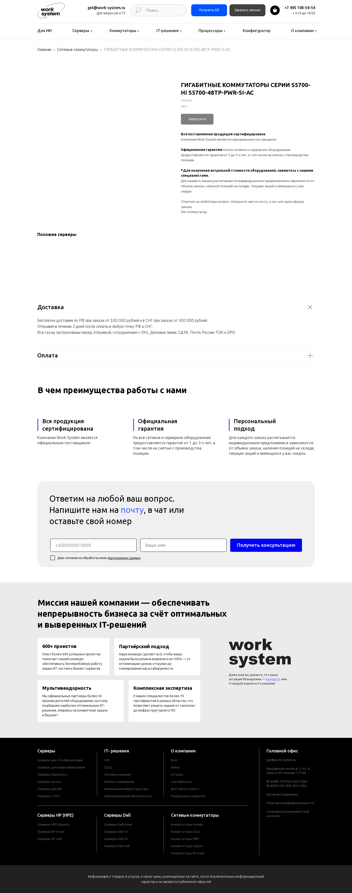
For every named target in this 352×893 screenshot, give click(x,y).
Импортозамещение (119, 781)
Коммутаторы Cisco (185, 831)
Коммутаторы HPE (185, 838)
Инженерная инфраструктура (126, 788)
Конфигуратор (257, 30)
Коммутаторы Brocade (188, 853)
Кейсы (175, 767)
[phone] (93, 545)
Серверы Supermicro (52, 774)
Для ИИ (44, 30)
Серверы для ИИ (49, 788)
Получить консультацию (266, 545)
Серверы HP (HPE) (55, 815)
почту (132, 510)
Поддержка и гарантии (188, 796)
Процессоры (210, 30)
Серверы (80, 30)
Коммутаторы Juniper (187, 846)
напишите (273, 679)
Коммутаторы (123, 30)
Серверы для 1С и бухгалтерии (60, 760)
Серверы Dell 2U (116, 838)
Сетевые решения (117, 774)
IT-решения (167, 30)
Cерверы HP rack (49, 838)
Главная (44, 49)
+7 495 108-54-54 (300, 7)
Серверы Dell (117, 815)
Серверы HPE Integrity (53, 824)
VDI (106, 760)
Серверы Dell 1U (116, 831)
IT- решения (116, 750)
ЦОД (108, 767)
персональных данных (124, 557)
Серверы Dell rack (117, 846)
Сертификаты (181, 781)
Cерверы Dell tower (118, 824)
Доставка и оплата (185, 788)
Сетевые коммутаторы (77, 49)
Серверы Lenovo (49, 781)
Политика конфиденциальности (290, 803)
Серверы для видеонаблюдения (61, 767)
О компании (302, 30)
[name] (183, 545)
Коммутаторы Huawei (187, 824)
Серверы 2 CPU (48, 796)
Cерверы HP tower (50, 831)
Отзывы (177, 774)
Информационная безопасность (128, 796)
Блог (174, 760)
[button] (247, 10)
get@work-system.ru (106, 7)
